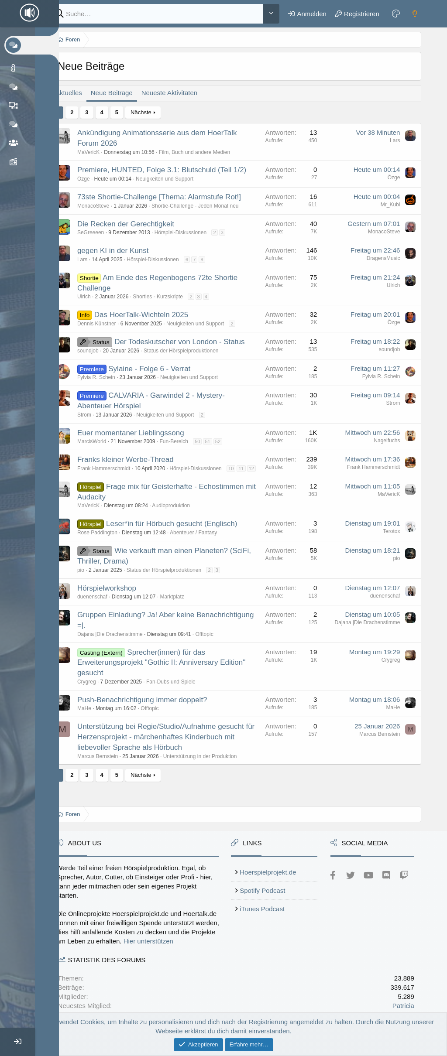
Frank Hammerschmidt (115, 468)
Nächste (152, 112)
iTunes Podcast (270, 899)
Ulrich (95, 297)
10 (242, 468)
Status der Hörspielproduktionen (192, 351)
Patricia (404, 1005)
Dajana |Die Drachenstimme (121, 642)
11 (252, 468)
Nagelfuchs (388, 440)
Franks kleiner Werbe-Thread (137, 459)
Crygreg (98, 689)
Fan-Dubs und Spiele (182, 689)
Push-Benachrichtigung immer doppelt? (154, 707)
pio (92, 577)
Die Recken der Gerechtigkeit (137, 224)
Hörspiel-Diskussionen (192, 232)
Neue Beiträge (123, 92)
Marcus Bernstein (109, 763)
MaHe (96, 716)
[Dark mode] (415, 13)
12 (93, 475)
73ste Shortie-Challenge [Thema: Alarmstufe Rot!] (170, 197)
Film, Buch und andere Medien (205, 152)
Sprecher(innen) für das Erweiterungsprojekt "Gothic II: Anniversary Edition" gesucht (173, 669)
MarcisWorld (103, 441)
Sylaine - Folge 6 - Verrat (161, 369)
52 (229, 441)
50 (208, 441)
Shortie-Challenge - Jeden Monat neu (206, 206)
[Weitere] (272, 14)
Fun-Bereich (185, 441)
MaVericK (100, 152)
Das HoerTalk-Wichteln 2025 (152, 315)
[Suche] (163, 14)
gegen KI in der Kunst (124, 250)
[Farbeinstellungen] (397, 13)
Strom (96, 415)
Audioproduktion (183, 513)
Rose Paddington (109, 540)
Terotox (391, 539)
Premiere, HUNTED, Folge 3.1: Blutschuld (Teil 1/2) (173, 170)
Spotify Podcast (270, 881)
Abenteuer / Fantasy (204, 540)
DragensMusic (384, 258)
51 (219, 441)
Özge (95, 179)
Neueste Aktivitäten (181, 92)
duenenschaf (104, 604)
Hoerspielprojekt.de (276, 863)
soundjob (99, 351)
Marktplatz (184, 604)
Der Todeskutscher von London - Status (191, 342)
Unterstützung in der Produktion (211, 763)
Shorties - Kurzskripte (169, 297)
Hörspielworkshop (118, 595)
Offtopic (216, 642)
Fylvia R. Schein (108, 377)
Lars (395, 140)
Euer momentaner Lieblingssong (142, 433)
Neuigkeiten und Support (176, 179)
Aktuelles (80, 92)
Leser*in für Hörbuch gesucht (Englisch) (182, 531)
